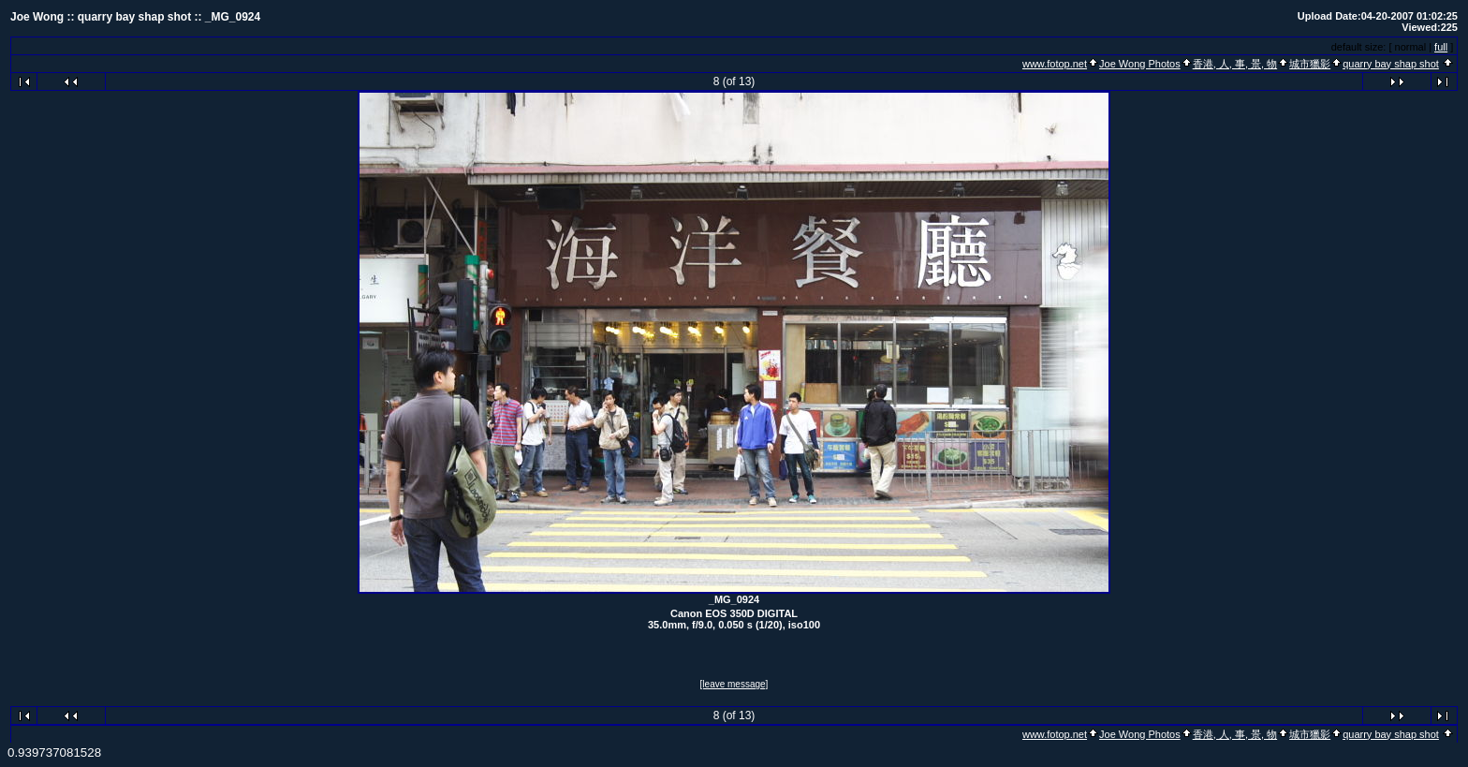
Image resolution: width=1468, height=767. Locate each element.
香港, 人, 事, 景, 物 (1235, 63)
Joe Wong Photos (1140, 63)
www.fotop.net (1054, 63)
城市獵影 (1309, 63)
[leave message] (734, 684)
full (1440, 46)
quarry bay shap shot (1391, 63)
